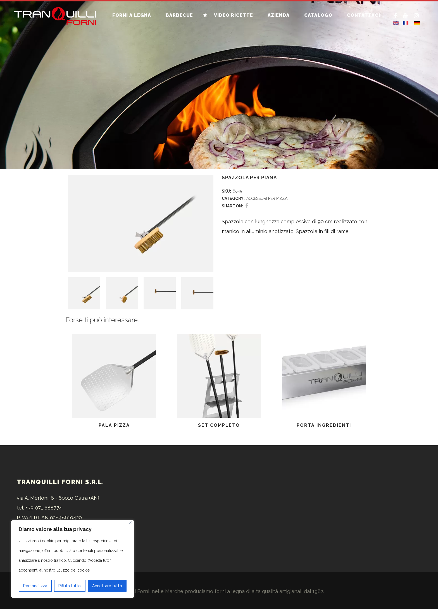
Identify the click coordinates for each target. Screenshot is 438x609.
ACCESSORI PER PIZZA (266, 198)
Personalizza (35, 586)
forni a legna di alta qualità (246, 591)
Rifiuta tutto (69, 586)
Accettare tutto (107, 586)
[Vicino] (130, 523)
